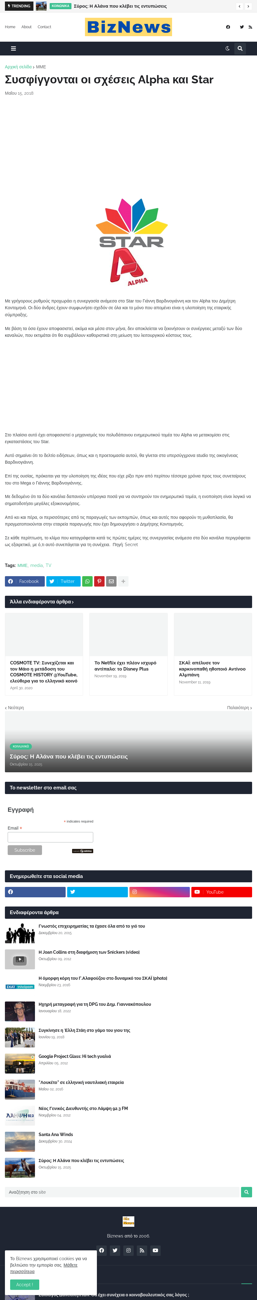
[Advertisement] (128, 147)
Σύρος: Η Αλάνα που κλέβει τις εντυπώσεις (120, 6)
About (26, 27)
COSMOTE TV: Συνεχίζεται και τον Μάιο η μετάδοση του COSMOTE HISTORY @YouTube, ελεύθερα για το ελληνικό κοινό (43, 672)
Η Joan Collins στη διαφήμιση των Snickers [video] (89, 952)
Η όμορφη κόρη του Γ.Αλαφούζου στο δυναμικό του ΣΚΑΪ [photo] (103, 978)
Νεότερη (16, 707)
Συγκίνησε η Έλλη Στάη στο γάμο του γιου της (84, 1030)
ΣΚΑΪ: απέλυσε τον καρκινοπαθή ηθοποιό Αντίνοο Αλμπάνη (212, 669)
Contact (44, 27)
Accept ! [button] (24, 1284)
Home (10, 27)
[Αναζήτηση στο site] (122, 1192)
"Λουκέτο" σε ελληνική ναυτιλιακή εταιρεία (81, 1082)
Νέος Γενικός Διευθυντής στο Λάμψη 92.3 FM (83, 1108)
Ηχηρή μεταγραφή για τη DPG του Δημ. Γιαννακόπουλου (95, 1004)
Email (15, 828)
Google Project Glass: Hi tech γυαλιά (75, 1056)
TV (49, 565)
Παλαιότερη (238, 707)
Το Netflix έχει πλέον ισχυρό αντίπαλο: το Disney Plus (125, 666)
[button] (239, 6)
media (36, 565)
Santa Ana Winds (56, 1134)
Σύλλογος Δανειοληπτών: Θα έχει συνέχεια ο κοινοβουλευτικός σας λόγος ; (114, 1294)
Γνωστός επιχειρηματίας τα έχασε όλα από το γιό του (92, 926)
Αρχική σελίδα (18, 67)
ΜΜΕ (41, 67)
